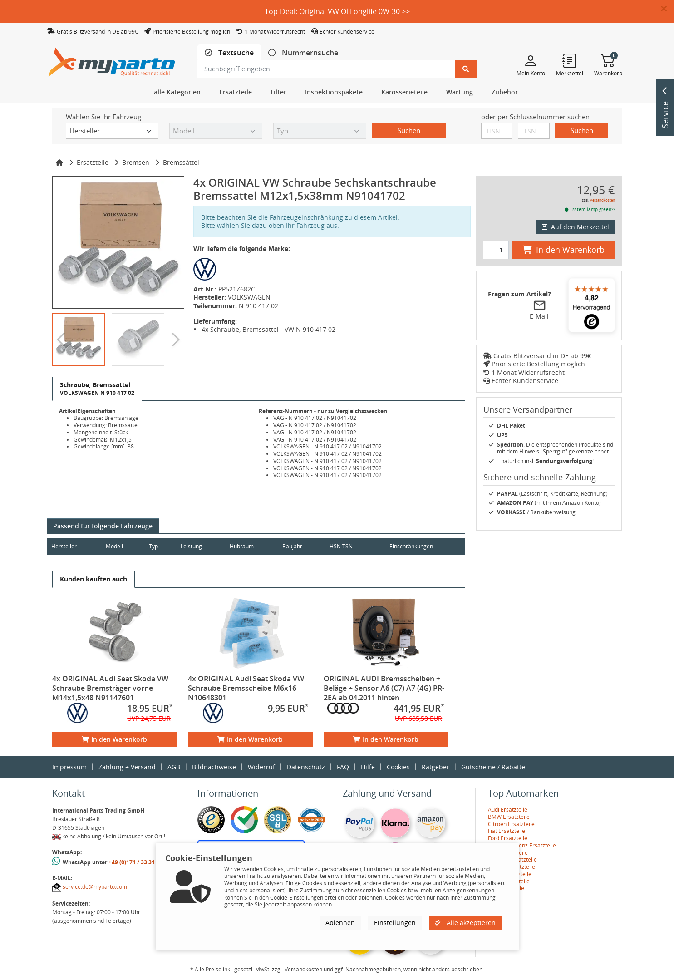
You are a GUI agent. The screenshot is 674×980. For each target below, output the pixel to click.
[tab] (229, 52)
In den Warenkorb (114, 739)
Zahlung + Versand (127, 767)
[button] (667, 9)
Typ (158, 546)
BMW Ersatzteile (509, 817)
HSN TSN (354, 546)
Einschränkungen (407, 546)
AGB (173, 767)
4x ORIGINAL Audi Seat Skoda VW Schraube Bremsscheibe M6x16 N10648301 (246, 688)
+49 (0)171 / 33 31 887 (137, 862)
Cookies (398, 767)
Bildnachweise (214, 767)
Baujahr (304, 546)
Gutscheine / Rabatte (493, 767)
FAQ (343, 767)
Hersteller (64, 546)
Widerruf (261, 767)
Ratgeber (435, 767)
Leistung (198, 546)
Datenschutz (306, 767)
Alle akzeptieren (465, 922)
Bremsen (135, 162)
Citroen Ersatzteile (511, 824)
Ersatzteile (92, 162)
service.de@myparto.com (95, 887)
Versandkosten (602, 199)
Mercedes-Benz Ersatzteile (522, 845)
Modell (117, 546)
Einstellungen (395, 922)
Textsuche (235, 53)
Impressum (69, 767)
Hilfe (368, 767)
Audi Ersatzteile (507, 809)
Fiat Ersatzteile (506, 831)
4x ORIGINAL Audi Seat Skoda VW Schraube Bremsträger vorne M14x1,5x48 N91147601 (110, 688)
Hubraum (250, 546)
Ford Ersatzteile (507, 838)
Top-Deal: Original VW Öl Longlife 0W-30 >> (337, 11)
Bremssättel (181, 162)
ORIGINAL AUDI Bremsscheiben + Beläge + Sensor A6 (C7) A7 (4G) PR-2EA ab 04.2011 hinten (384, 688)
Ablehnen (340, 922)
